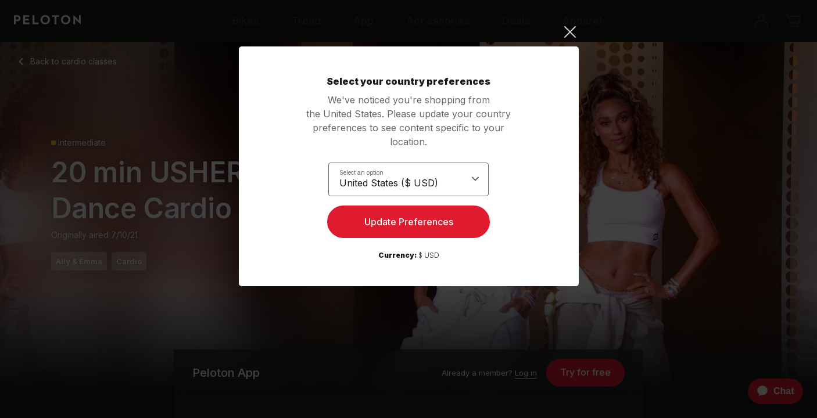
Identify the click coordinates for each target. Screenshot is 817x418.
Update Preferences (408, 224)
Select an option (361, 171)
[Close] (409, 31)
